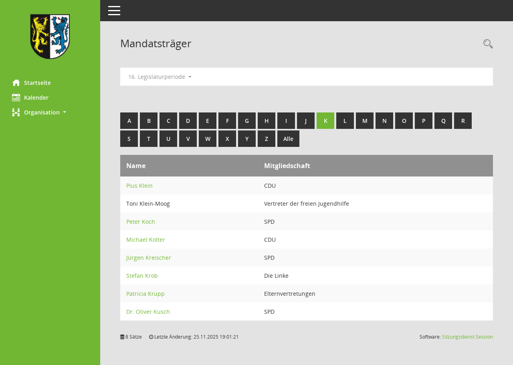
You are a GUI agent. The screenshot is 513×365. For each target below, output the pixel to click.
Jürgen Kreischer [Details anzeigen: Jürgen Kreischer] (148, 257)
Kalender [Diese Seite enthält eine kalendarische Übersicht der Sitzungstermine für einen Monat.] (30, 97)
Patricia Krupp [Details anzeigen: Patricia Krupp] (145, 293)
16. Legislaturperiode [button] (160, 76)
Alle (288, 138)
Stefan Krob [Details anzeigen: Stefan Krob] (142, 275)
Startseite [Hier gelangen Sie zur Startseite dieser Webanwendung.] (31, 82)
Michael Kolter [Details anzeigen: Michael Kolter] (145, 239)
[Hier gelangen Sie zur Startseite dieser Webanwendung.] (50, 36)
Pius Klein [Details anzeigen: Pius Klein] (139, 185)
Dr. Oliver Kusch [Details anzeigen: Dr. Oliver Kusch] (148, 311)
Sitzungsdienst (467, 336)
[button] (50, 112)
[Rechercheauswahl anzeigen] (486, 44)
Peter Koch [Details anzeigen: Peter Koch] (140, 221)
